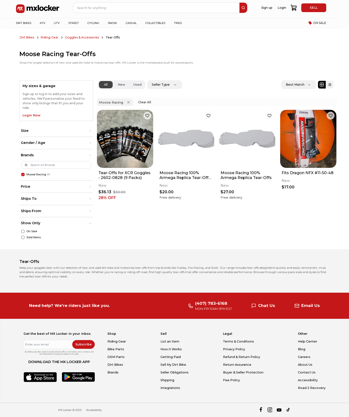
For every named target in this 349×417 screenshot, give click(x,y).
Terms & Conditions (238, 341)
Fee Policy (231, 380)
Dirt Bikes (27, 37)
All (106, 84)
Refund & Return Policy (241, 357)
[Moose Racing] (22, 174)
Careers (304, 357)
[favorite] (147, 115)
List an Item (169, 341)
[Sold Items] (22, 237)
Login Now (31, 115)
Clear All (144, 102)
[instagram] (270, 410)
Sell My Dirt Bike (173, 364)
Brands (113, 372)
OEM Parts (116, 357)
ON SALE (317, 23)
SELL (313, 7)
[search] (243, 8)
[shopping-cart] (294, 7)
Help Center (307, 341)
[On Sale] (22, 231)
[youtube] (279, 410)
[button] (56, 131)
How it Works (171, 349)
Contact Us (307, 372)
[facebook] (260, 410)
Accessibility (308, 380)
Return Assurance (237, 364)
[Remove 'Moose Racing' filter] (128, 102)
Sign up (266, 7)
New (121, 84)
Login (282, 7)
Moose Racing (36, 174)
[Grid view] (322, 85)
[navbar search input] (156, 7)
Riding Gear (49, 37)
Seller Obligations (174, 372)
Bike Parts (115, 349)
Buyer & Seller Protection (243, 372)
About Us (305, 364)
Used (137, 84)
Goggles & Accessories (82, 37)
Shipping (167, 380)
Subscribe (83, 344)
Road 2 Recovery (311, 388)
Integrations (170, 388)
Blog (301, 349)
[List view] (329, 85)
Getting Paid (170, 357)
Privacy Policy (234, 349)
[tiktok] (288, 410)
